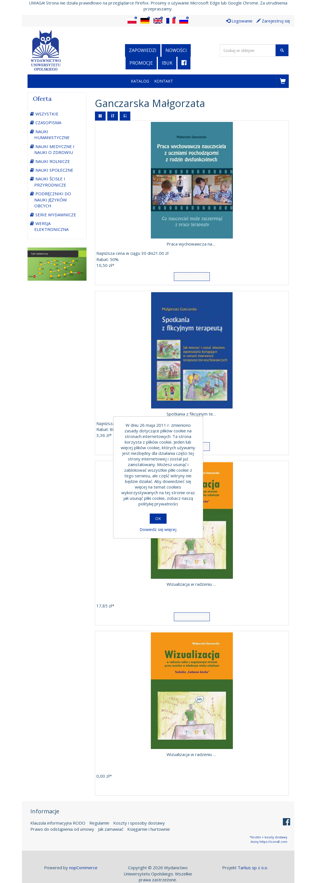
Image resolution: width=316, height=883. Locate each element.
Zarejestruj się (273, 21)
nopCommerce (83, 867)
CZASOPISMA (48, 122)
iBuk (167, 63)
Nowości (176, 50)
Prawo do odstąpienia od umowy (62, 829)
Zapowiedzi (142, 50)
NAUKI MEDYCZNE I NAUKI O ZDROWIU (54, 149)
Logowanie (239, 21)
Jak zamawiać (110, 829)
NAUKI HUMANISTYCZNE (52, 134)
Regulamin (99, 823)
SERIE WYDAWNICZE (55, 214)
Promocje (141, 63)
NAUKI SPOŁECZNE (54, 170)
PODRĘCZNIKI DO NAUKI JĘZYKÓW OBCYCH (52, 199)
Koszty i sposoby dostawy (139, 823)
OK (158, 518)
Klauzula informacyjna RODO (57, 823)
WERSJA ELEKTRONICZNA (51, 226)
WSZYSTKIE (46, 114)
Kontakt (163, 81)
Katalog (140, 81)
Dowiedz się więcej (158, 529)
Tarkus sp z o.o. (253, 867)
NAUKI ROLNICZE (52, 161)
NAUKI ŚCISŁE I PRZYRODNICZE (50, 181)
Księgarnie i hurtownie (148, 829)
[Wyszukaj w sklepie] (248, 50)
